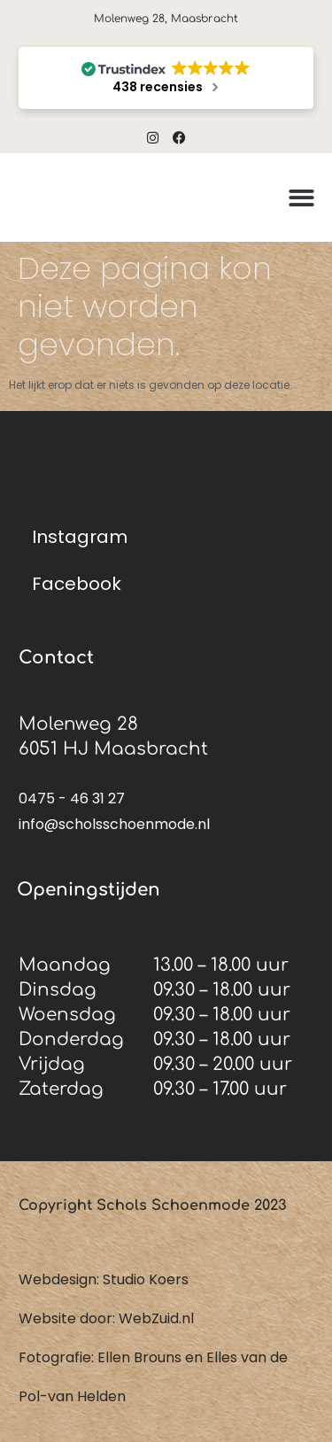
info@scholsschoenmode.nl (114, 824)
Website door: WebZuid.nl (106, 1318)
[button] (301, 198)
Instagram (79, 536)
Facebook (76, 583)
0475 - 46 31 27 (72, 798)
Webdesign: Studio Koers (104, 1279)
